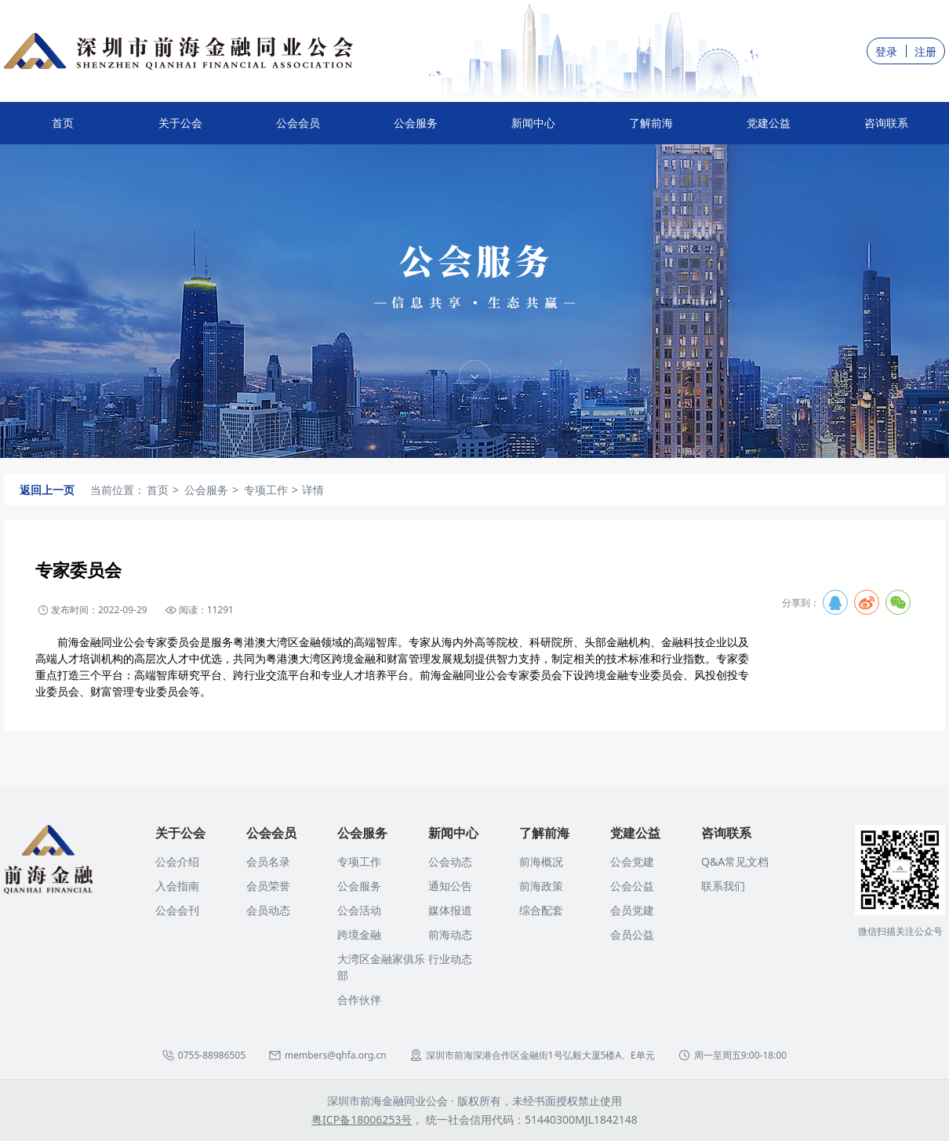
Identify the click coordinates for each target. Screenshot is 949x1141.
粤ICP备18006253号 (361, 1119)
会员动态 (268, 910)
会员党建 (632, 910)
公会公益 (632, 885)
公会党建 (632, 861)
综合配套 (541, 910)
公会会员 (298, 129)
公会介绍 (177, 861)
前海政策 (541, 885)
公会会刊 (177, 910)
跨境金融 (359, 934)
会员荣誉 (268, 885)
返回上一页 (47, 489)
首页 (63, 122)
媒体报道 (450, 910)
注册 (925, 51)
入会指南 (177, 885)
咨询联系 (886, 129)
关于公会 (180, 129)
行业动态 (450, 958)
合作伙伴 (359, 999)
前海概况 (541, 861)
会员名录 (268, 861)
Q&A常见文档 (735, 861)
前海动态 (450, 934)
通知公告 (450, 885)
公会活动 (359, 910)
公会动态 (450, 861)
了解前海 (651, 129)
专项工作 (359, 861)
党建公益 (768, 129)
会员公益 (632, 934)
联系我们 (723, 885)
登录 (886, 51)
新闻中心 (533, 129)
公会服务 (415, 129)
